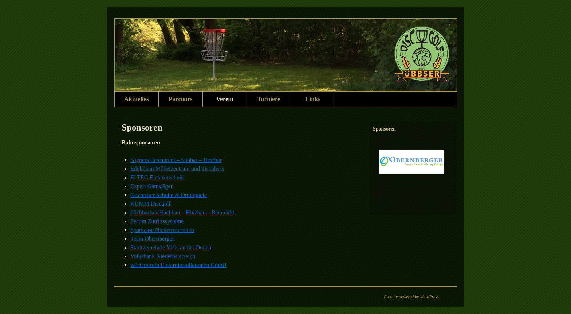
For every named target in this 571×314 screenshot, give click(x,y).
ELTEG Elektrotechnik (157, 177)
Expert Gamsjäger (151, 186)
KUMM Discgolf (150, 204)
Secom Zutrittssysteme (157, 221)
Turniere (268, 99)
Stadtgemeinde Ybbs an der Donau (170, 247)
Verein (224, 99)
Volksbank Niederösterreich (162, 256)
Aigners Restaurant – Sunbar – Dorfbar (176, 160)
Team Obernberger (152, 239)
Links (312, 99)
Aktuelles (136, 99)
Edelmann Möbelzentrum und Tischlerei (177, 169)
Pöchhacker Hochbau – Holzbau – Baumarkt (182, 212)
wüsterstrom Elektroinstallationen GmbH (178, 265)
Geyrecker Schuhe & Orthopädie (168, 195)
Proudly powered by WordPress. (412, 296)
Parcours (181, 99)
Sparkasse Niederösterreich (162, 230)
